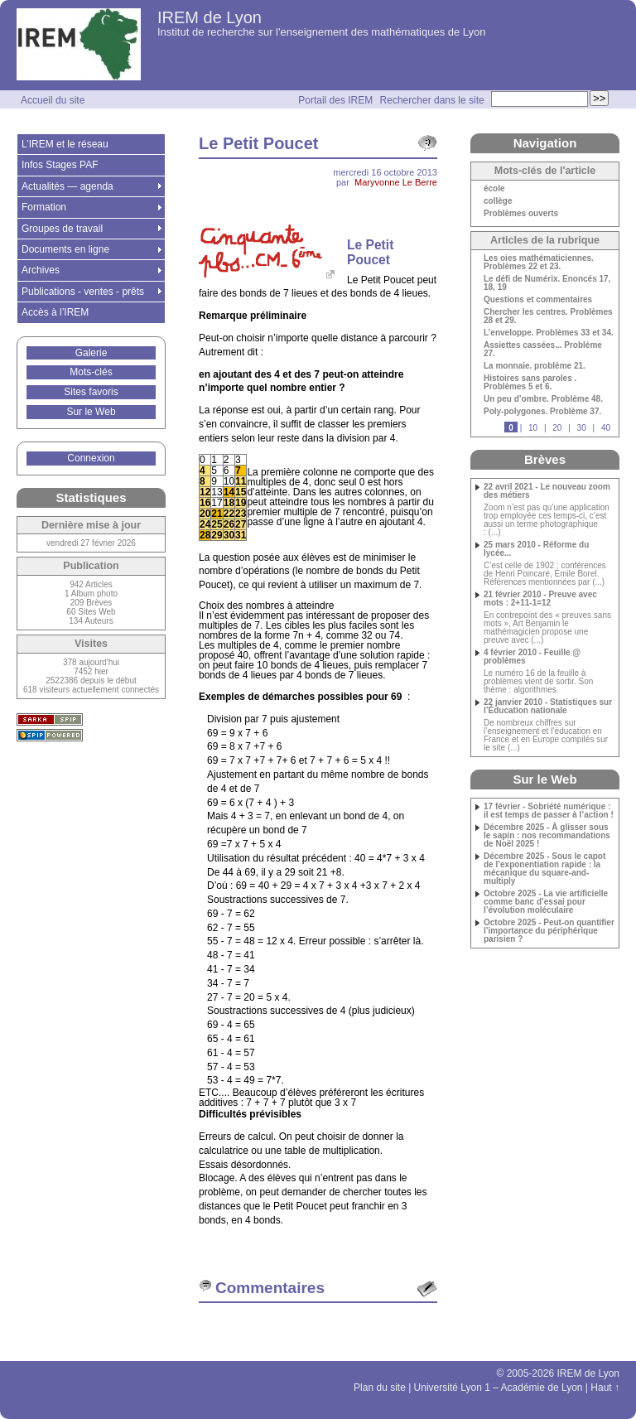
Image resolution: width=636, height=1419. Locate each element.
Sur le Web (90, 411)
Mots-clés (91, 372)
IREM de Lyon (209, 17)
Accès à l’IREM (55, 312)
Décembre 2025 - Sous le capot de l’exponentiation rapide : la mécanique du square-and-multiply (544, 869)
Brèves (545, 459)
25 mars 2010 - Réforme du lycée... (536, 549)
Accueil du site (52, 100)
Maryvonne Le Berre (395, 182)
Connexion (90, 458)
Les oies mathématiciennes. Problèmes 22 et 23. (539, 262)
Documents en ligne (65, 249)
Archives (41, 270)
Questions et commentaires (538, 300)
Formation (44, 207)
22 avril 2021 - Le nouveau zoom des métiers (547, 491)
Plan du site (380, 1387)
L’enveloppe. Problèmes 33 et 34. (549, 333)
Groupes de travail (62, 228)
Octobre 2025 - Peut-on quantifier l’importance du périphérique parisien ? (549, 931)
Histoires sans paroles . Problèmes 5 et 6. (530, 382)
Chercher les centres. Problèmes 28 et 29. (548, 316)
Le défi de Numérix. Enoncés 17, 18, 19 (547, 283)
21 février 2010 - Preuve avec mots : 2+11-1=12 (540, 599)
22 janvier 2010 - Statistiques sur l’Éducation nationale (548, 706)
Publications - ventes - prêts (83, 291)
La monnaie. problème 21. (534, 366)
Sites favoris (91, 392)
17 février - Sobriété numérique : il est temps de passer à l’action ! (549, 811)
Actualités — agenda (67, 186)
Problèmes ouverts (521, 214)
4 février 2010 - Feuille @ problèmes (532, 657)
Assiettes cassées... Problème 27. (543, 349)
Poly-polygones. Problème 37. (542, 412)
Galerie (91, 353)
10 (532, 427)
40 (605, 427)
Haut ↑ (604, 1387)
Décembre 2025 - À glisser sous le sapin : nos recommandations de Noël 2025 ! (547, 835)
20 (556, 427)
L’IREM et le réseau (65, 144)
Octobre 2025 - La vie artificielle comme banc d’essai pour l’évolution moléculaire (546, 902)
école (494, 189)
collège (498, 201)
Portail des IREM (335, 100)
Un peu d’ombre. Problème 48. (543, 399)
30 (581, 427)
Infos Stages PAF (60, 165)
